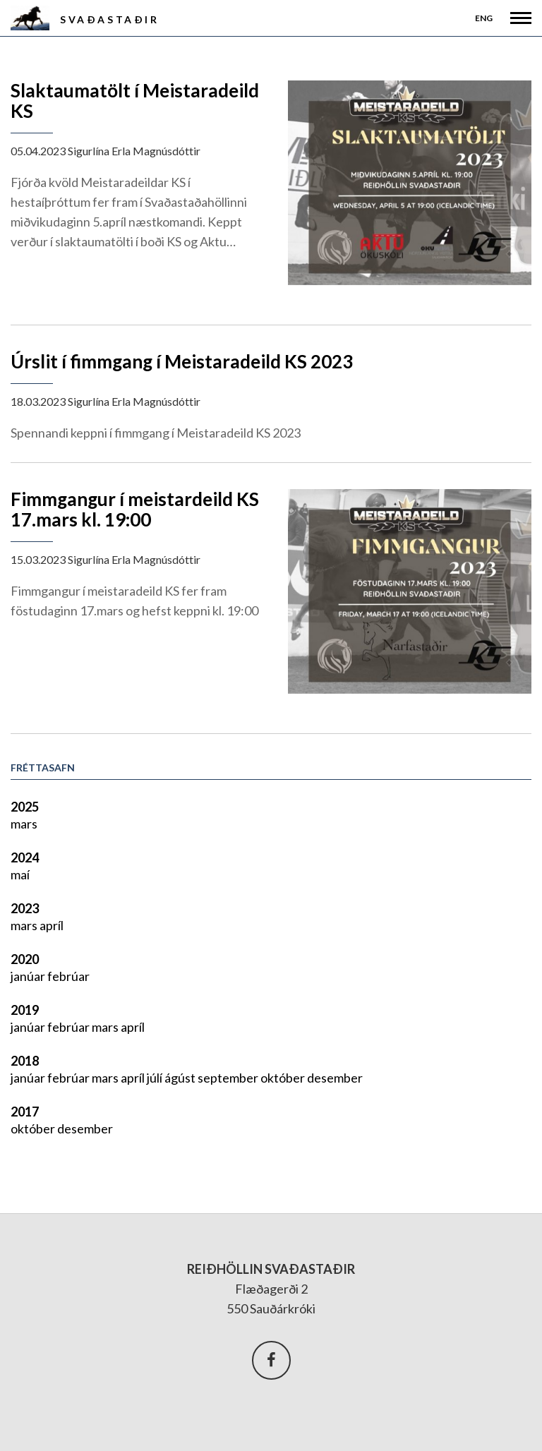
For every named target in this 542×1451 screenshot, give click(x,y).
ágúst (181, 1077)
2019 (25, 1010)
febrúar (68, 976)
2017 (25, 1111)
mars (24, 823)
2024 (25, 857)
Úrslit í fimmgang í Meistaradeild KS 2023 (182, 361)
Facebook (271, 1360)
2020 (25, 959)
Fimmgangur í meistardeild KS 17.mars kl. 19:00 (135, 509)
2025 (25, 806)
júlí (155, 1077)
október (283, 1077)
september (229, 1077)
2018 (25, 1060)
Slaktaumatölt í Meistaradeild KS (135, 100)
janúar (29, 976)
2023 (25, 908)
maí (20, 874)
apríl (52, 925)
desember (335, 1077)
